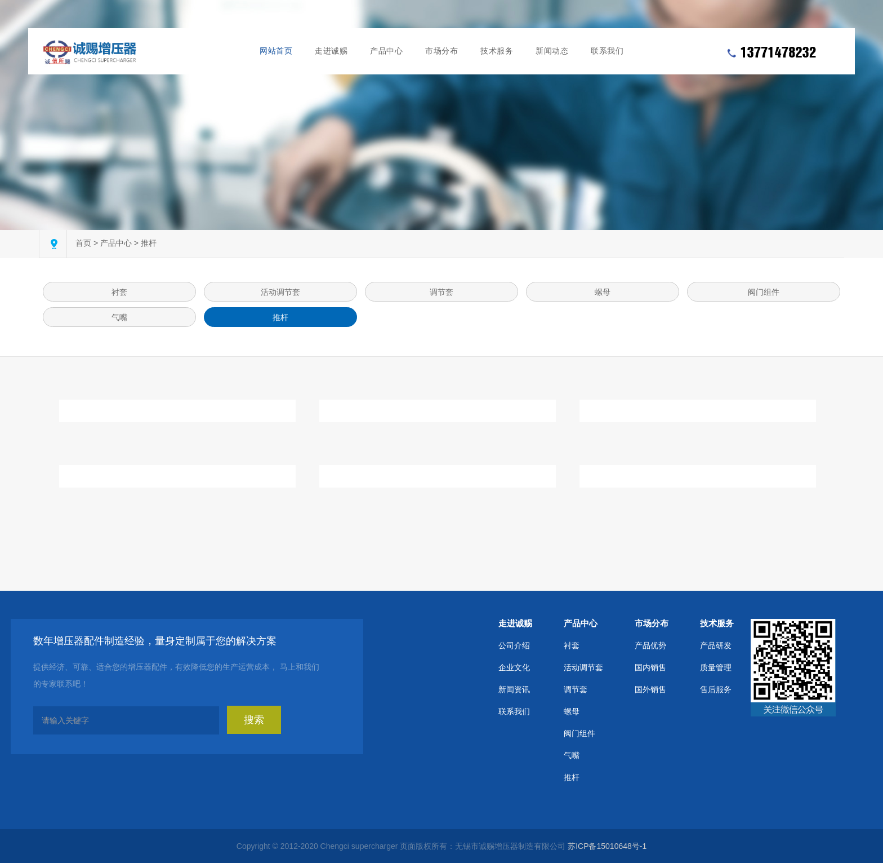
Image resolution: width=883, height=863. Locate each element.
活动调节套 (280, 291)
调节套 (441, 291)
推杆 (149, 242)
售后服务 (716, 689)
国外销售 (650, 689)
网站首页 (276, 51)
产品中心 (386, 51)
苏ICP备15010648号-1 (607, 846)
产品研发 (716, 645)
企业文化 (514, 667)
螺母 (602, 291)
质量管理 (716, 667)
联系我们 (607, 51)
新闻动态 (552, 51)
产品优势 (650, 645)
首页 (83, 242)
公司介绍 (514, 645)
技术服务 (496, 51)
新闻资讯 (514, 689)
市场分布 (441, 51)
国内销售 (650, 667)
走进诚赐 (331, 51)
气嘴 (119, 317)
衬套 (119, 291)
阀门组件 (763, 291)
